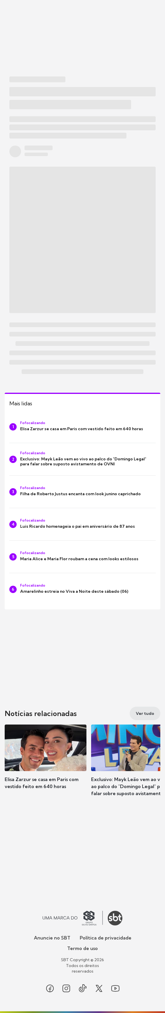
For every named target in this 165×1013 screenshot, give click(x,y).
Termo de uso (82, 948)
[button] (45, 763)
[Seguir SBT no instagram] (66, 988)
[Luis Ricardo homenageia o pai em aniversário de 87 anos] (82, 524)
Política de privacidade (105, 938)
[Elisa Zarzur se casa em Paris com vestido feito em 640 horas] (82, 427)
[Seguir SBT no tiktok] (82, 988)
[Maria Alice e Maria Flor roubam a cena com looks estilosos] (82, 557)
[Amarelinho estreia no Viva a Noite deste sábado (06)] (82, 589)
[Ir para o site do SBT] (115, 918)
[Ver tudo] (145, 713)
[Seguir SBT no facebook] (50, 988)
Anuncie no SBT (52, 938)
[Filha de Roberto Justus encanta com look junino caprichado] (82, 492)
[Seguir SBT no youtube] (115, 988)
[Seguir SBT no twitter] (99, 988)
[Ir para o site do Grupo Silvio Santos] (73, 918)
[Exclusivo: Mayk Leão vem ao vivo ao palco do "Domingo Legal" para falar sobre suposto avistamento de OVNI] (82, 459)
